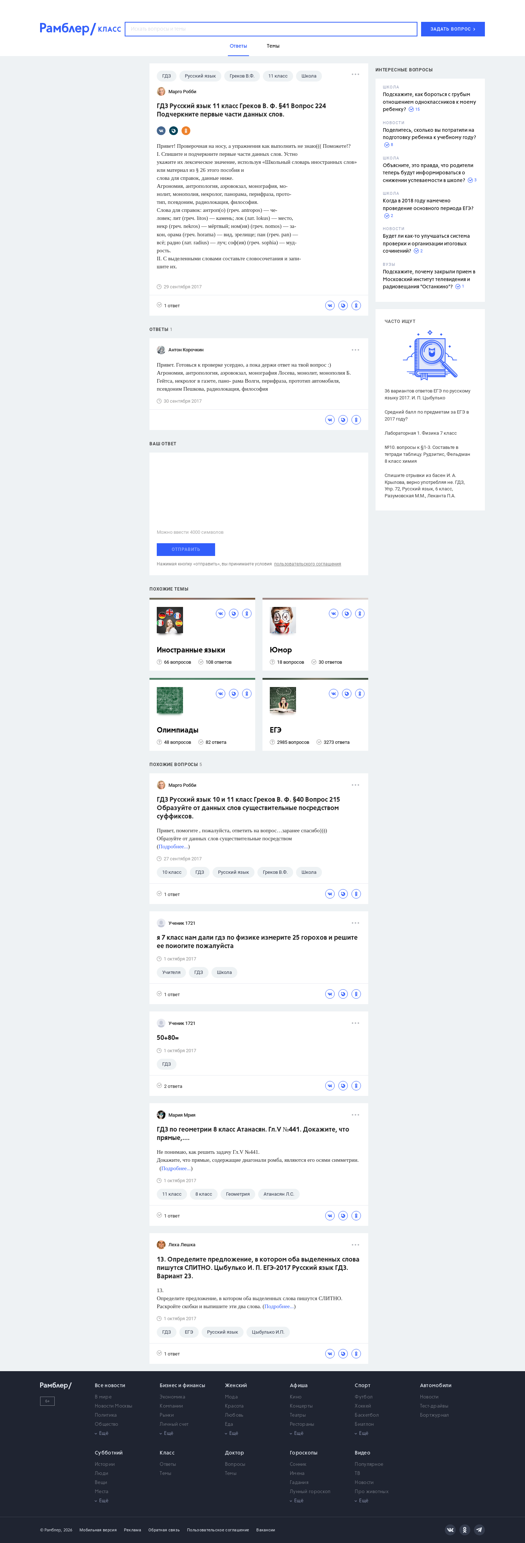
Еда (229, 1424)
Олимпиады (178, 730)
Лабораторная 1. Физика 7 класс (421, 433)
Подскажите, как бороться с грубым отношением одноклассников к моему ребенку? (429, 102)
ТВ (357, 1473)
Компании (171, 1406)
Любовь (234, 1415)
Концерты (301, 1406)
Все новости (110, 1385)
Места (102, 1491)
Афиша (299, 1385)
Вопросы (235, 1464)
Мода (231, 1397)
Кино (296, 1397)
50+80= (168, 1038)
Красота (234, 1406)
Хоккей (363, 1406)
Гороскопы (304, 1453)
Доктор (234, 1453)
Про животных (372, 1491)
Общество (106, 1424)
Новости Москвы (113, 1406)
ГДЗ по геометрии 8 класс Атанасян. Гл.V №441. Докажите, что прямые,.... (253, 1133)
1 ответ (168, 305)
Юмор (281, 650)
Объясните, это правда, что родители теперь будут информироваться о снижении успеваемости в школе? (428, 173)
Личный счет (174, 1424)
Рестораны (302, 1424)
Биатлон (364, 1424)
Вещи (101, 1482)
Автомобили (436, 1385)
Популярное (369, 1464)
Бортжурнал (434, 1415)
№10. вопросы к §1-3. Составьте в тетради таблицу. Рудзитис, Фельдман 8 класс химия (427, 454)
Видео (362, 1453)
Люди (101, 1473)
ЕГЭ (275, 730)
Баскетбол (367, 1415)
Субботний (109, 1453)
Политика (106, 1415)
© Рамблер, (51, 1530)
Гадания (299, 1482)
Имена (297, 1473)
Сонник (298, 1464)
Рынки (167, 1415)
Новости (429, 1397)
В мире (103, 1397)
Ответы (168, 1464)
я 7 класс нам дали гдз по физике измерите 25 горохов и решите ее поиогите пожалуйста (257, 942)
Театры (298, 1415)
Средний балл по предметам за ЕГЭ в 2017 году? (427, 415)
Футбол (364, 1397)
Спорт (362, 1385)
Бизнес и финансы (182, 1385)
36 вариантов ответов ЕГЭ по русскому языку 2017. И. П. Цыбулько (427, 394)
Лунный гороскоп (310, 1491)
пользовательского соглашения (307, 564)
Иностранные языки (191, 650)
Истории (105, 1464)
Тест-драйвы (434, 1406)
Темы (165, 1473)
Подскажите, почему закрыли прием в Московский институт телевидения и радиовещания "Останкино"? (429, 279)
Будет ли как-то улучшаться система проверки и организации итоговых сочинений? (426, 244)
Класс (167, 1453)
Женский (236, 1385)
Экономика (172, 1397)
